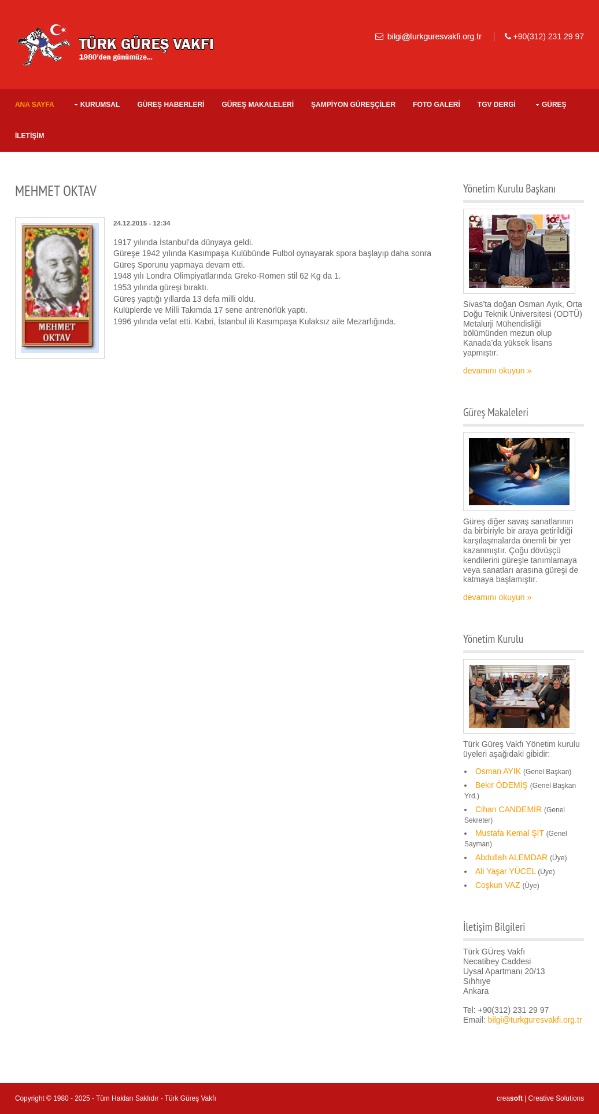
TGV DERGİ (497, 105)
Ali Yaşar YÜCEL (505, 871)
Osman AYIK (498, 771)
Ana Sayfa (34, 105)
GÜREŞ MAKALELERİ (257, 105)
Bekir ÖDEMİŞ (501, 785)
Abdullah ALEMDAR (511, 857)
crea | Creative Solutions (540, 1098)
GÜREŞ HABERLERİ (170, 105)
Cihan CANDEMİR (508, 809)
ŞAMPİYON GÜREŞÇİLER (353, 105)
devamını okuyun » (497, 370)
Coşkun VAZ (497, 885)
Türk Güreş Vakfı (190, 1098)
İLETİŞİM (30, 136)
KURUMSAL (100, 105)
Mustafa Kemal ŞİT (509, 833)
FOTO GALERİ (436, 105)
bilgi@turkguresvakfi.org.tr (535, 1019)
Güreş (554, 105)
